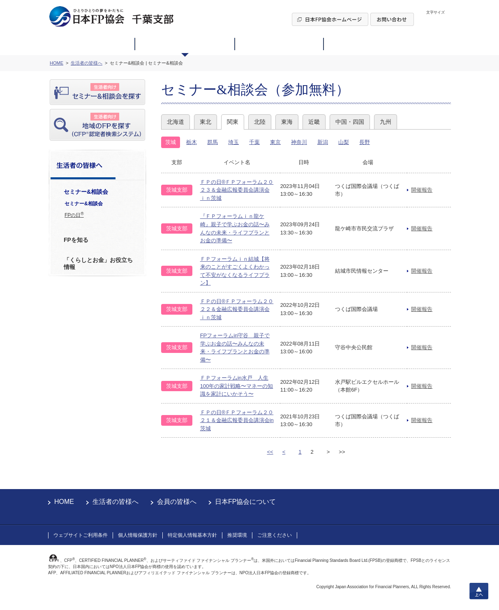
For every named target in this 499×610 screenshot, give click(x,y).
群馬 (212, 142)
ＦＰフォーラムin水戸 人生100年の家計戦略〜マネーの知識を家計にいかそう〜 (236, 386)
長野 (364, 142)
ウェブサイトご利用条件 (80, 535)
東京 (275, 142)
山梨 (343, 142)
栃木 (191, 142)
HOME (64, 501)
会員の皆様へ (176, 501)
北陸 (260, 121)
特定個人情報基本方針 (192, 535)
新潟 (322, 142)
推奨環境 (237, 535)
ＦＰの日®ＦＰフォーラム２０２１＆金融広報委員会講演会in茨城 (237, 420)
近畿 (314, 121)
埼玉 (233, 142)
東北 (205, 121)
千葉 (254, 142)
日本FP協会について (245, 501)
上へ (479, 591)
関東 (232, 121)
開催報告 (421, 190)
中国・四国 (349, 121)
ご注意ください (274, 535)
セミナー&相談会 (84, 203)
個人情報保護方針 (137, 535)
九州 (385, 121)
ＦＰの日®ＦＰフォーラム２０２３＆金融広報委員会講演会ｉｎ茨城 (237, 190)
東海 (287, 121)
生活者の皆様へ (115, 501)
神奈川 (299, 142)
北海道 (175, 121)
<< (270, 452)
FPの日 (74, 214)
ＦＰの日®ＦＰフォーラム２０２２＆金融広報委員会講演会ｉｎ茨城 (237, 309)
